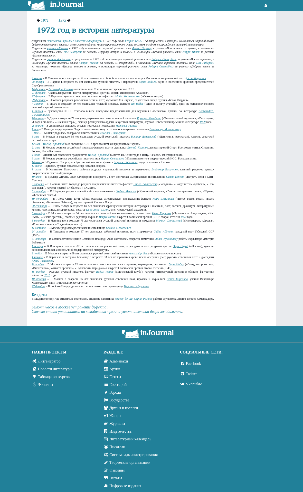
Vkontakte (194, 384)
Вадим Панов (105, 271)
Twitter (191, 374)
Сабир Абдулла (163, 231)
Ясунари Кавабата (149, 118)
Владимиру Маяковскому (165, 129)
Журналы (117, 423)
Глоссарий (118, 384)
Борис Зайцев (147, 82)
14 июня (37, 162)
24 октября (39, 231)
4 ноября (37, 257)
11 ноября (38, 264)
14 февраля (39, 89)
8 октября (38, 220)
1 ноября (37, 246)
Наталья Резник (126, 125)
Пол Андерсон (73, 52)
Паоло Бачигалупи (145, 184)
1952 (184, 217)
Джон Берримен (195, 78)
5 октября (38, 213)
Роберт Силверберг (164, 59)
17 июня (37, 165)
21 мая (36, 147)
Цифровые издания (125, 486)
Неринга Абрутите (136, 286)
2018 (47, 275)
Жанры (115, 416)
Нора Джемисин (163, 198)
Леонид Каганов (137, 147)
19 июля (37, 176)
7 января (37, 78)
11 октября (39, 228)
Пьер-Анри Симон (97, 209)
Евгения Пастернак (112, 133)
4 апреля (37, 111)
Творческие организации (129, 462)
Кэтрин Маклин (89, 63)
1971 (45, 20)
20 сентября (39, 206)
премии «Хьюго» (57, 48)
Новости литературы (55, 369)
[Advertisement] (247, 91)
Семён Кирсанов (177, 279)
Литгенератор (49, 361)
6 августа (38, 184)
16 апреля (38, 118)
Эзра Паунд (180, 246)
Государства (119, 400)
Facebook (193, 364)
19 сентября (40, 198)
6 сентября (39, 191)
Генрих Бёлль (133, 41)
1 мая (35, 129)
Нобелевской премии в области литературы (74, 41)
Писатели (117, 447)
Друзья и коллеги (123, 408)
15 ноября (38, 271)
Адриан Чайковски (126, 162)
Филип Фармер (142, 48)
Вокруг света (107, 217)
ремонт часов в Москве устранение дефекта (69, 307)
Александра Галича (60, 89)
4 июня (36, 155)
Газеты (115, 377)
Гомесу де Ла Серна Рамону (133, 298)
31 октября (39, 239)
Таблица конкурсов (54, 377)
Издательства (120, 431)
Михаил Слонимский (169, 220)
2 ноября (37, 253)
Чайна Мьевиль (126, 191)
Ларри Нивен (191, 52)
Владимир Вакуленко (165, 169)
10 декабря (39, 279)
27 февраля (39, 96)
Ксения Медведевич (118, 228)
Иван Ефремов (161, 213)
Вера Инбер (176, 264)
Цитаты (115, 478)
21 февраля (39, 92)
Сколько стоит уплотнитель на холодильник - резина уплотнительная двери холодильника (107, 311)
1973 (62, 20)
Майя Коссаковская (127, 96)
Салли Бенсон (175, 176)
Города (115, 392)
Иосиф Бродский (53, 144)
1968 (203, 122)
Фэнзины (45, 384)
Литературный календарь (130, 439)
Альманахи (118, 361)
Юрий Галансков (42, 260)
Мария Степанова (112, 158)
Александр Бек (138, 253)
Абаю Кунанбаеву (166, 239)
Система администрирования (133, 455)
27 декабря (38, 286)
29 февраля (39, 100)
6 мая (35, 133)
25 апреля (38, 125)
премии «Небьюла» (58, 59)
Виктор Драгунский (143, 136)
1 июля (36, 169)
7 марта (37, 103)
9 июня (36, 158)
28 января (38, 82)
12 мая (36, 144)
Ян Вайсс (137, 103)
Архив (114, 369)
